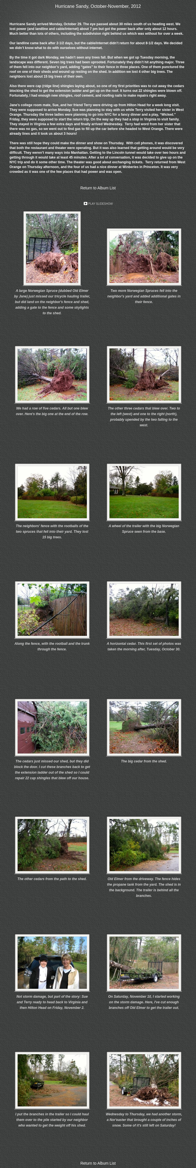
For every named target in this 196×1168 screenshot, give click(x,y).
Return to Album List (98, 188)
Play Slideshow (100, 203)
